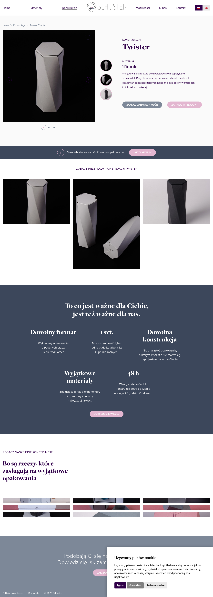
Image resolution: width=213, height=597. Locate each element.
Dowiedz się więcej (106, 414)
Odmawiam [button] (135, 585)
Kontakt (180, 8)
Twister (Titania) (37, 25)
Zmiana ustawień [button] (155, 585)
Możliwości (143, 8)
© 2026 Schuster (53, 593)
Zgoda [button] (120, 585)
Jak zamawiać (142, 152)
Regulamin (33, 593)
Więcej (143, 87)
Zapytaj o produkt (184, 104)
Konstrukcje (69, 8)
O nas (163, 8)
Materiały (36, 8)
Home (6, 8)
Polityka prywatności (13, 593)
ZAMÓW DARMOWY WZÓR (142, 104)
